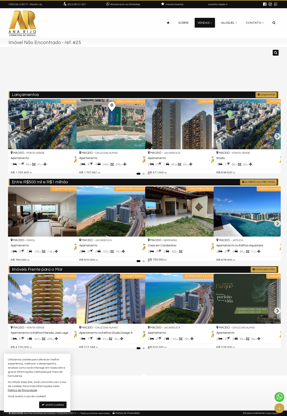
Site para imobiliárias (254, 413)
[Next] (277, 136)
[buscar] (223, 71)
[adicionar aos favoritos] (69, 166)
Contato (255, 22)
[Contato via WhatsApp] (279, 397)
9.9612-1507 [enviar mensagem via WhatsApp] (77, 4)
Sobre (183, 22)
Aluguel (229, 22)
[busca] (274, 23)
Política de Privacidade (127, 413)
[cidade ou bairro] (187, 71)
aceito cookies (53, 404)
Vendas (205, 22)
